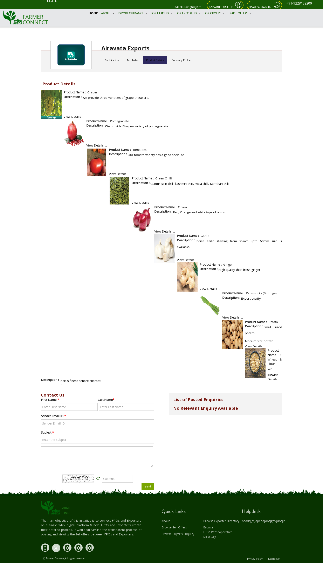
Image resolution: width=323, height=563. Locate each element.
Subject (47, 432)
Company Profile (181, 60)
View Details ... (74, 116)
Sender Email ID (53, 416)
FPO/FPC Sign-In (260, 7)
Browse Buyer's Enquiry (178, 534)
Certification (112, 60)
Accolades (132, 60)
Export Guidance (132, 13)
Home (93, 13)
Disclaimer (274, 559)
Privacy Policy (255, 559)
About (108, 13)
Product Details (155, 60)
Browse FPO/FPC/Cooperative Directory (217, 532)
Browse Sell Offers (174, 527)
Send (148, 486)
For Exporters (188, 13)
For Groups (214, 13)
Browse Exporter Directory (221, 521)
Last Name (106, 400)
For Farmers (161, 13)
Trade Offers (239, 13)
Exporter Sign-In (221, 7)
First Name (50, 400)
